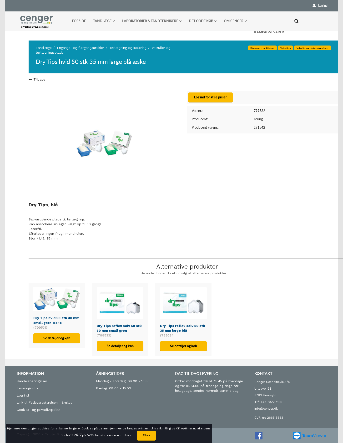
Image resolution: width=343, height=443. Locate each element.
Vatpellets (285, 47)
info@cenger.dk (266, 408)
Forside (79, 21)
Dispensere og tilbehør (262, 47)
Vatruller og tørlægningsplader (313, 47)
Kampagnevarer (269, 32)
